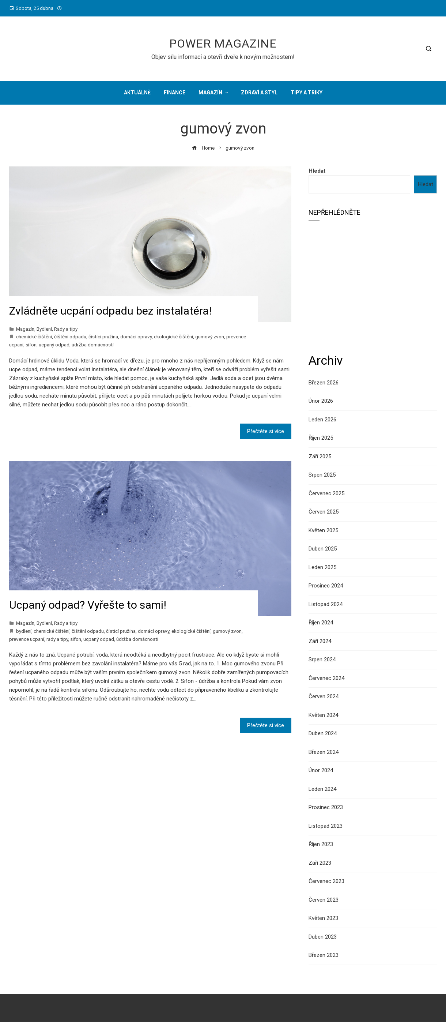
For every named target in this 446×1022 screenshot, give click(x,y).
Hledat (317, 171)
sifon (31, 344)
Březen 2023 (324, 955)
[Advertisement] (373, 286)
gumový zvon (209, 336)
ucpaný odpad (54, 344)
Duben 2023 (323, 936)
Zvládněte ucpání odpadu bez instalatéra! (110, 310)
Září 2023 (320, 863)
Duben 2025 (323, 548)
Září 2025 (320, 456)
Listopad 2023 (326, 826)
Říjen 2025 (321, 438)
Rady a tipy (66, 329)
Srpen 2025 (322, 474)
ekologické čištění (173, 336)
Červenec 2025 (326, 493)
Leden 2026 (322, 419)
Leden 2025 (322, 567)
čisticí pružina (103, 336)
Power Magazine (223, 43)
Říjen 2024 (321, 622)
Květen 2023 (323, 918)
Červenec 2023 (326, 881)
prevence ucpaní (26, 639)
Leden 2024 (322, 789)
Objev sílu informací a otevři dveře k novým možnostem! (223, 56)
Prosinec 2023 (326, 807)
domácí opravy (136, 336)
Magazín (25, 329)
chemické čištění (34, 336)
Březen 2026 (324, 382)
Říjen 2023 (321, 844)
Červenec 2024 (326, 678)
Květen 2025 (323, 530)
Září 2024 (320, 641)
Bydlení (44, 329)
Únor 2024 (321, 770)
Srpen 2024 (322, 659)
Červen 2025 (324, 511)
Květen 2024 (323, 715)
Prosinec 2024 (326, 585)
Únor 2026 (321, 401)
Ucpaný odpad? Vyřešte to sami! (87, 604)
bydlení (23, 631)
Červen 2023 (324, 900)
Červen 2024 (324, 696)
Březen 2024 (324, 752)
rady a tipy (57, 639)
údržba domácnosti (93, 344)
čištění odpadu (70, 336)
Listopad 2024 (326, 604)
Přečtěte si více (265, 431)
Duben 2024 (323, 733)
